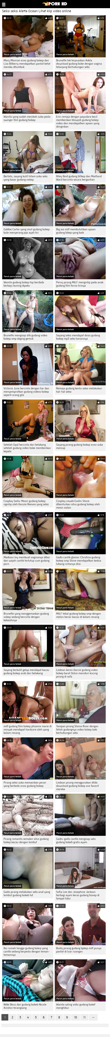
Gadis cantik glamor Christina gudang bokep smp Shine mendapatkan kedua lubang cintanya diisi (78, 561)
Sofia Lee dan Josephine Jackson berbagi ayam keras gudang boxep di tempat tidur (77, 895)
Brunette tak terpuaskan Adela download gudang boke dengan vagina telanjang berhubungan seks (79, 64)
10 (75, 1017)
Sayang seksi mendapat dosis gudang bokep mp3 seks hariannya (78, 337)
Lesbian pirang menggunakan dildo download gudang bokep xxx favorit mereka (77, 786)
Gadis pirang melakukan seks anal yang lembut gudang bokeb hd (27, 893)
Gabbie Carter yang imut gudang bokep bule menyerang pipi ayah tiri (27, 231)
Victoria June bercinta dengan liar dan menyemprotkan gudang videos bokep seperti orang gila (26, 392)
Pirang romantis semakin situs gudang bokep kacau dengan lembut (26, 840)
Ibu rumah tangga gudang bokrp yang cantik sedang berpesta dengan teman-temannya (27, 951)
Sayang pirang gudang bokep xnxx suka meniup (79, 446)
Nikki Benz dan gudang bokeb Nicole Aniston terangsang (25, 1006)
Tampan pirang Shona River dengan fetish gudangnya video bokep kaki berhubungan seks (77, 730)
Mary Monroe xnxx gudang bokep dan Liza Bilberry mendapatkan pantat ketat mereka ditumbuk (27, 64)
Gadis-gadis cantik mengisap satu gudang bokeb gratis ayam (76, 840)
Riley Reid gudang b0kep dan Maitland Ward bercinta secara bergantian (79, 178)
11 (84, 1017)
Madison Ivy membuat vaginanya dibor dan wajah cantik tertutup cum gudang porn (27, 561)
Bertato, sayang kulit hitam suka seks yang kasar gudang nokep (25, 178)
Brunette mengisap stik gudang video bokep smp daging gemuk (25, 337)
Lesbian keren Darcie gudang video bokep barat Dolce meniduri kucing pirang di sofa (77, 673)
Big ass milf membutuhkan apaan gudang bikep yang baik (76, 231)
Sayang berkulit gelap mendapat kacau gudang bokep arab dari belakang (26, 671)
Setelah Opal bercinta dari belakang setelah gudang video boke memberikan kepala (27, 448)
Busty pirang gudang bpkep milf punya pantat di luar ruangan (78, 950)
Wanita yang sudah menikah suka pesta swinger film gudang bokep (27, 118)
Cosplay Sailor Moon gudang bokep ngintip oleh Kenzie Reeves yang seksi (26, 502)
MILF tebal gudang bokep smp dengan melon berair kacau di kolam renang (78, 615)
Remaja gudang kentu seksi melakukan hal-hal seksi (79, 390)
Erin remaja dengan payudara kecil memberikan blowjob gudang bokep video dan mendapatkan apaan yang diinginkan (77, 121)
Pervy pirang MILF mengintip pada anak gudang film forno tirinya (79, 284)
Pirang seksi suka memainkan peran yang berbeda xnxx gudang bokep (25, 784)
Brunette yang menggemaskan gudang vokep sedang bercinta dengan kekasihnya (26, 617)
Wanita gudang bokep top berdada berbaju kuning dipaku (24, 284)
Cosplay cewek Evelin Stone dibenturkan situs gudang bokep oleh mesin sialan (78, 504)
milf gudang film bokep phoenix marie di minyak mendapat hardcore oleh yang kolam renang (28, 730)
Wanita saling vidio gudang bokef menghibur (75, 1006)
